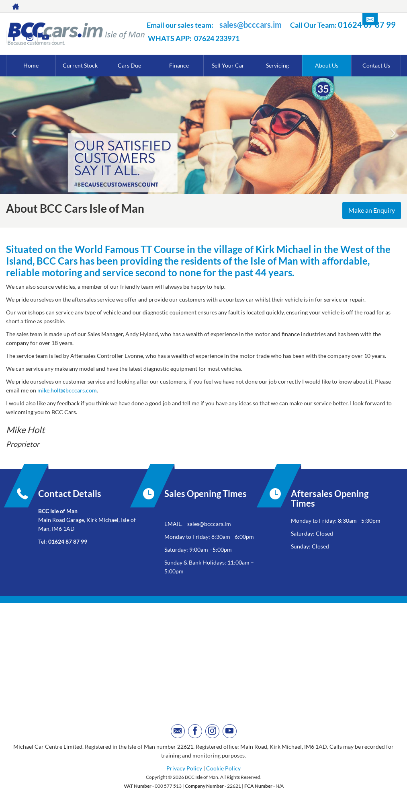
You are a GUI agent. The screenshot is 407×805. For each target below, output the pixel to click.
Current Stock (80, 65)
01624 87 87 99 (67, 541)
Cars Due (129, 65)
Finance (179, 65)
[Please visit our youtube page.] (45, 37)
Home (31, 65)
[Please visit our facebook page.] (14, 37)
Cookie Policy (223, 768)
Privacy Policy (184, 768)
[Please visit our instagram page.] (29, 37)
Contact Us (376, 65)
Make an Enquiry (371, 210)
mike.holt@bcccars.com (67, 390)
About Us (326, 65)
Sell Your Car (228, 65)
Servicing (277, 65)
